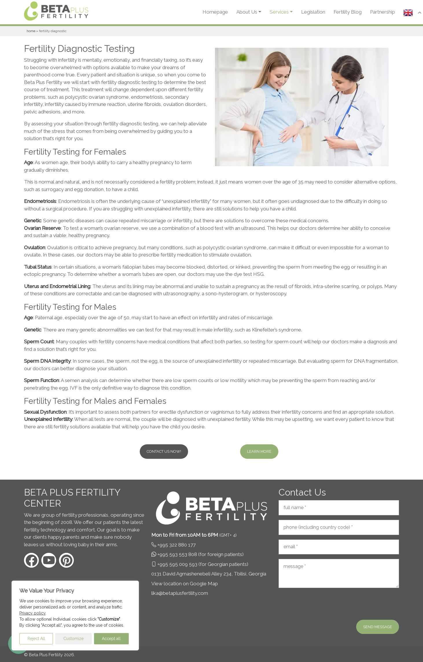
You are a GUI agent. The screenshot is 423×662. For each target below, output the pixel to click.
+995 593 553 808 (177, 554)
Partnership (382, 12)
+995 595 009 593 (177, 564)
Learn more (259, 451)
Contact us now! (164, 451)
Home (31, 31)
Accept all (111, 638)
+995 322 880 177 (176, 545)
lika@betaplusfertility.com (179, 593)
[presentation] (323, 604)
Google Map (204, 583)
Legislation (313, 12)
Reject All (36, 638)
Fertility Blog (348, 12)
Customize (73, 638)
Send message (377, 627)
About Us (246, 12)
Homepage (215, 12)
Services (279, 12)
